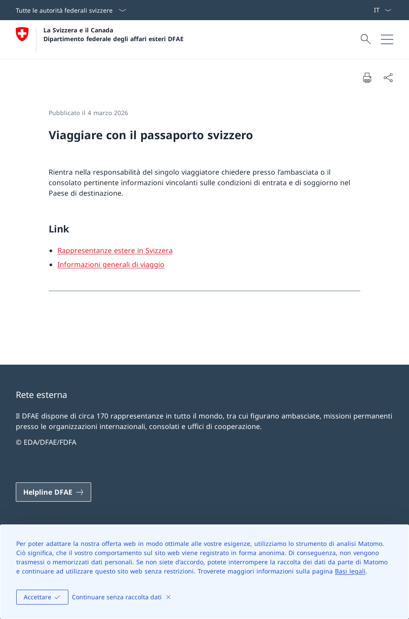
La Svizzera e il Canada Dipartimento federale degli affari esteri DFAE (113, 34)
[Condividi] (387, 77)
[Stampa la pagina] (366, 77)
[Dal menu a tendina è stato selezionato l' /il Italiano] (382, 10)
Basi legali (350, 571)
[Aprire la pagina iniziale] (100, 39)
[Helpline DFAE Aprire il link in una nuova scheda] (53, 492)
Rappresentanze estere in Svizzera (115, 250)
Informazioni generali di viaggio (110, 264)
